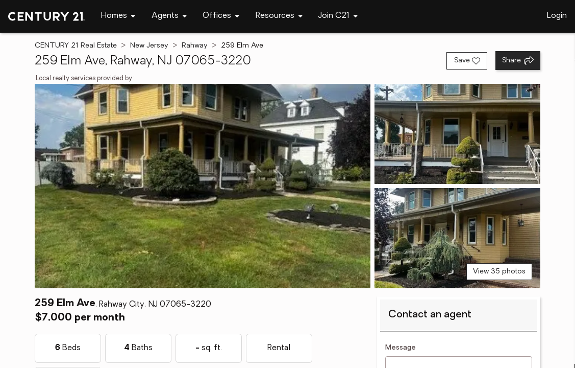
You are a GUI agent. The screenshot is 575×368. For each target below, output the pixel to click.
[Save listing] (466, 61)
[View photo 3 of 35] (457, 238)
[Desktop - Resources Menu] (279, 16)
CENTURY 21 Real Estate (76, 46)
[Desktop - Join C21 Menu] (338, 16)
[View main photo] (203, 186)
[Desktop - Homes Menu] (118, 16)
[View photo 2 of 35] (457, 134)
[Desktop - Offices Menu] (221, 16)
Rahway (195, 46)
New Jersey (149, 46)
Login (557, 16)
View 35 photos (499, 271)
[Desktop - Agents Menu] (169, 16)
